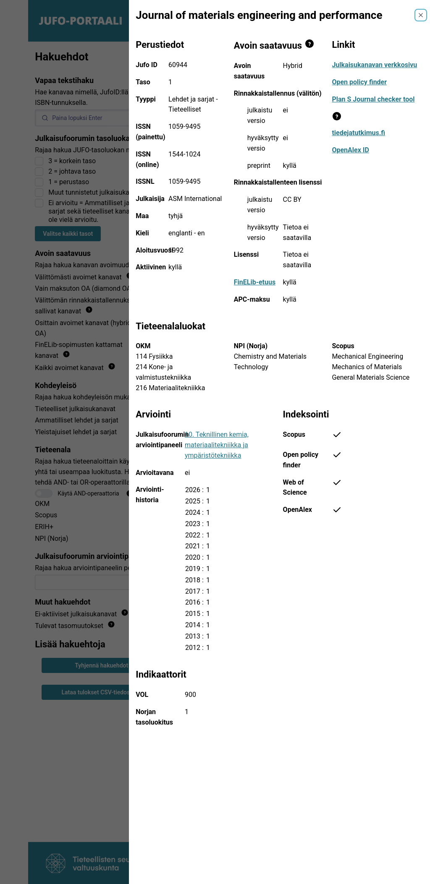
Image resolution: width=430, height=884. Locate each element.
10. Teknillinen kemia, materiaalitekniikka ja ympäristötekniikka (217, 444)
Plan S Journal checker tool (373, 99)
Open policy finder (359, 82)
